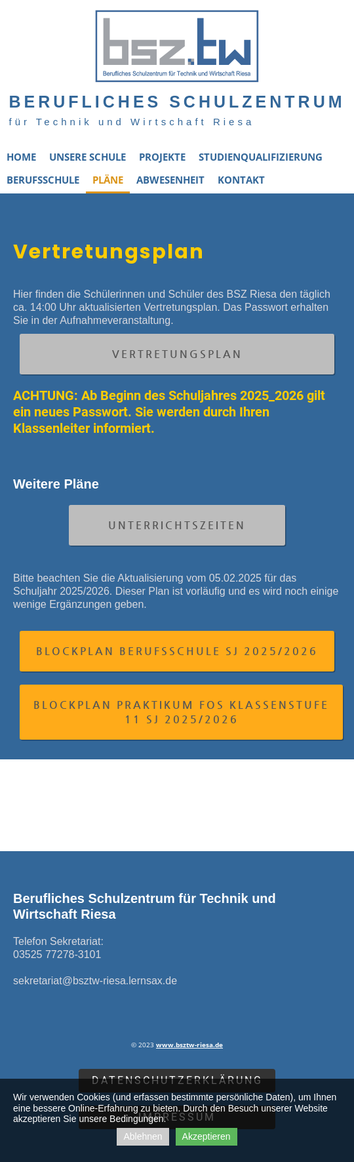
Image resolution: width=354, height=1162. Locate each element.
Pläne (107, 179)
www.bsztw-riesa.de (189, 1044)
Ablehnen (142, 1136)
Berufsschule (43, 179)
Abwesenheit (170, 179)
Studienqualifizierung (261, 156)
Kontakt (241, 179)
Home (21, 156)
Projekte (162, 156)
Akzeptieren (206, 1136)
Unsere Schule (87, 156)
